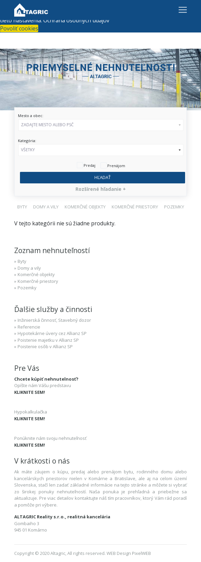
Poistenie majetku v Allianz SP (48, 340)
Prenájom (116, 165)
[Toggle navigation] (183, 9)
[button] (100, 125)
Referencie (29, 327)
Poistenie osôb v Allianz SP (45, 346)
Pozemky (27, 288)
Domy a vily (29, 268)
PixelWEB (141, 553)
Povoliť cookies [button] (19, 28)
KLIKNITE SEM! (29, 392)
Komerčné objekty (36, 274)
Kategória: (27, 140)
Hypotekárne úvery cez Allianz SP (52, 333)
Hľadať (102, 177)
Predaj (89, 165)
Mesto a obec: (30, 115)
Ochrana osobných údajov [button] (76, 20)
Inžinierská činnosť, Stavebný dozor (54, 320)
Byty (22, 261)
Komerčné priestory (38, 281)
